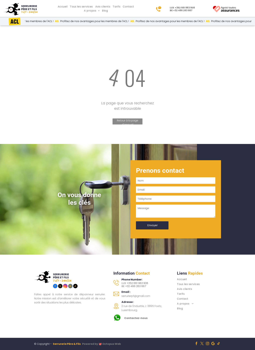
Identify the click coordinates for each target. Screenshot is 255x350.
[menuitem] (63, 7)
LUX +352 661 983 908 (134, 283)
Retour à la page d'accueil (127, 121)
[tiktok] (75, 286)
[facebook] (55, 286)
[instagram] (65, 286)
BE (123, 286)
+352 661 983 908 (185, 7)
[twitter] (60, 286)
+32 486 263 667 (182, 10)
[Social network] (70, 286)
